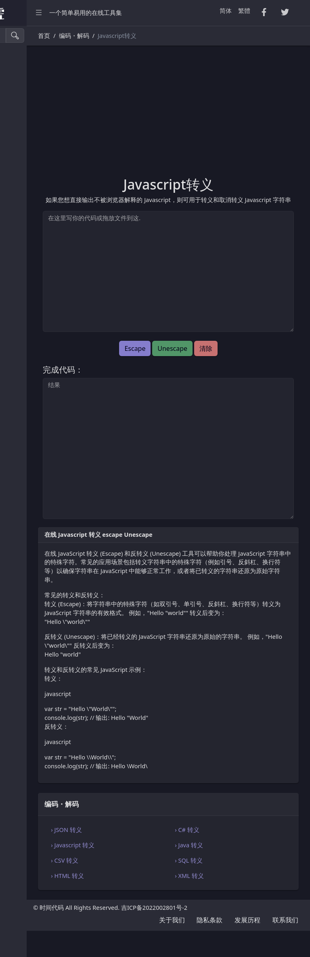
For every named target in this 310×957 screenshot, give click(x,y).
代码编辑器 (25, 297)
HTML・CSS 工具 (32, 143)
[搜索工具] (42, 35)
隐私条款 (209, 946)
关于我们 (172, 946)
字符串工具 (25, 246)
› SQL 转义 (227, 887)
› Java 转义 (227, 871)
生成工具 (22, 211)
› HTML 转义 (144, 902)
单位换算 (22, 263)
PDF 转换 (22, 108)
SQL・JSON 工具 (32, 160)
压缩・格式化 (28, 57)
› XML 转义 (227, 902)
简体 (226, 10)
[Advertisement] (206, 115)
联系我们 (285, 946)
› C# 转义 (225, 856)
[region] (51, 491)
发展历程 (247, 946)
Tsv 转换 (21, 92)
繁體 (244, 10)
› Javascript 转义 (149, 871)
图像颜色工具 (28, 228)
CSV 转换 (22, 75)
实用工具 (22, 194)
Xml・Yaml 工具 (31, 177)
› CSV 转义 (141, 887)
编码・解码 (25, 280)
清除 (244, 357)
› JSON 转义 (143, 856)
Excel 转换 (23, 126)
